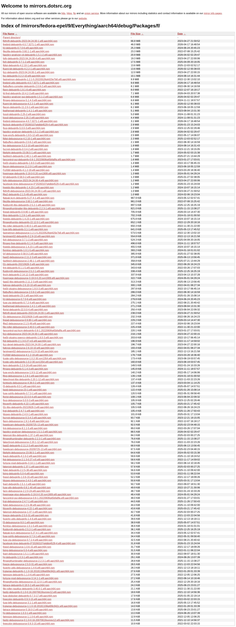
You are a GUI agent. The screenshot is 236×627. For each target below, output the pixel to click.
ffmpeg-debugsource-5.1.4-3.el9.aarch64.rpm (27, 100)
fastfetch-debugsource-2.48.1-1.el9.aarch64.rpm (28, 261)
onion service (92, 13)
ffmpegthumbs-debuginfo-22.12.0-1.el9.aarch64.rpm (31, 222)
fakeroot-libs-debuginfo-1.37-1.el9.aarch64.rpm (28, 435)
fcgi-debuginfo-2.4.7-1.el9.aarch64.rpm (23, 411)
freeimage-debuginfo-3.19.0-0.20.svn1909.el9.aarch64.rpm (34, 173)
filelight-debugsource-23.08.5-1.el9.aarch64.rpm (28, 452)
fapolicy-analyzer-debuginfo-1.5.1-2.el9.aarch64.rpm (31, 131)
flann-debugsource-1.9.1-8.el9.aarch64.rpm (26, 421)
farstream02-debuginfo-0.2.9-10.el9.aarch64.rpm (29, 236)
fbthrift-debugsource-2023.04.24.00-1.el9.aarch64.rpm (32, 191)
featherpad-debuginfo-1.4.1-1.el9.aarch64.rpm (27, 110)
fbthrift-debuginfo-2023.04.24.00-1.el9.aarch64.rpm (30, 41)
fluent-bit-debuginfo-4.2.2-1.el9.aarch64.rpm (26, 69)
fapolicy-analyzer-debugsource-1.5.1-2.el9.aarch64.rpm (32, 431)
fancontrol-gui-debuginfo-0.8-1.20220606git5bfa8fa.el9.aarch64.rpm (39, 159)
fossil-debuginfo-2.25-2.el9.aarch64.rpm (24, 114)
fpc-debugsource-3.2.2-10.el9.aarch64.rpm (25, 145)
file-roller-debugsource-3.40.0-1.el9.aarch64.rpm (28, 327)
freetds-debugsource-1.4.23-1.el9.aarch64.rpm (28, 247)
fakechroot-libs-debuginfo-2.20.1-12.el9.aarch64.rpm (31, 379)
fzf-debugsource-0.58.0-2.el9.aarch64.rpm (25, 253)
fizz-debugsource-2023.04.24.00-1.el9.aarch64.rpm (30, 334)
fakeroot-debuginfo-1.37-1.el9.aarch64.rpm (26, 466)
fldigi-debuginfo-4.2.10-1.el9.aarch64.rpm (25, 65)
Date (180, 34)
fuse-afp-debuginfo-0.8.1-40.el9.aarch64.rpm (27, 487)
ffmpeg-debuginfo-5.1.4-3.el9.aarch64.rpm (25, 369)
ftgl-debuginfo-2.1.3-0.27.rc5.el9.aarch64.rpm (27, 341)
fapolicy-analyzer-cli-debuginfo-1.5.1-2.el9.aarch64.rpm (32, 55)
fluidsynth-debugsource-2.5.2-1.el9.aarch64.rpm (28, 271)
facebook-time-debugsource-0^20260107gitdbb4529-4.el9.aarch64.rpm (41, 184)
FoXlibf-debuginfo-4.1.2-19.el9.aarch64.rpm (26, 170)
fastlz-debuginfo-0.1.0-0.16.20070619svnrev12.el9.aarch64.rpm (37, 592)
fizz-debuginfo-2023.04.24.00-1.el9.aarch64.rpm (28, 72)
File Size (135, 34)
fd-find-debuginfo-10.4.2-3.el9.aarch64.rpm (26, 93)
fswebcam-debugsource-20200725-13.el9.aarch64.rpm (32, 449)
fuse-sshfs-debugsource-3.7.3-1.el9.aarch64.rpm (29, 536)
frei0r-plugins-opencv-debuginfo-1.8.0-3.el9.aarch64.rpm (33, 337)
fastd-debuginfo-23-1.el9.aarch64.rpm (23, 295)
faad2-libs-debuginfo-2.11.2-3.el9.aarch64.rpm (27, 281)
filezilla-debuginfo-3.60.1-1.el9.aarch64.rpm (26, 51)
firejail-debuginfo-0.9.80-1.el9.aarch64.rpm (25, 212)
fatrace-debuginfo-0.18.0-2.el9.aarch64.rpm (26, 585)
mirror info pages (213, 13)
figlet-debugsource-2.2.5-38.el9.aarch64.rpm (26, 505)
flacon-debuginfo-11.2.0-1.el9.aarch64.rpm (25, 107)
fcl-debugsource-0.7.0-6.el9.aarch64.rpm (24, 299)
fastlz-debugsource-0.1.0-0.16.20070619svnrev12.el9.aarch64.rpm (38, 620)
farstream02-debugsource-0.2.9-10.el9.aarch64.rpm (30, 351)
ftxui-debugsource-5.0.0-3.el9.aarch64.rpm (25, 400)
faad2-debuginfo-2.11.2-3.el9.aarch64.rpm (25, 445)
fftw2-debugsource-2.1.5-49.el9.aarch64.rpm (26, 323)
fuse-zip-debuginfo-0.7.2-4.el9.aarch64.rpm (26, 302)
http (63, 13)
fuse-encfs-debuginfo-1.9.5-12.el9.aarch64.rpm (28, 135)
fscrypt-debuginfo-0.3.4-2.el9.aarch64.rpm (25, 149)
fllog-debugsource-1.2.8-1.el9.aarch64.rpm (25, 376)
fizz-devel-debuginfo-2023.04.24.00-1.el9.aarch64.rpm (32, 344)
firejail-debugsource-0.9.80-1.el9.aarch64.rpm (27, 320)
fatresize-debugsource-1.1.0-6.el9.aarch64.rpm (28, 616)
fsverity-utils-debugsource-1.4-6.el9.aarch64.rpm (29, 568)
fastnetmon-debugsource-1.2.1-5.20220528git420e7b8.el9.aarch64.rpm (41, 233)
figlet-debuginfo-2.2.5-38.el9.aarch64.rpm (25, 470)
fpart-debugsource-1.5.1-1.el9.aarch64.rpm (26, 554)
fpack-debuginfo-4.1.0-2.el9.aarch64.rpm (24, 456)
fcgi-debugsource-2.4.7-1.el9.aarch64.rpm (25, 501)
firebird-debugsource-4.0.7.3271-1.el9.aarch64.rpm (30, 121)
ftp (74, 13)
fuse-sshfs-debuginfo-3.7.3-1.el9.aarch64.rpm (27, 393)
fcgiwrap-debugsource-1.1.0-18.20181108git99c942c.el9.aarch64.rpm (40, 606)
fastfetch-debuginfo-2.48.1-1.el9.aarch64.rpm (27, 156)
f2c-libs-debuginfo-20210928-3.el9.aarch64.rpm (28, 407)
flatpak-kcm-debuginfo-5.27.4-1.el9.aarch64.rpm (28, 198)
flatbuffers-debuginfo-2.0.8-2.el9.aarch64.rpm (27, 142)
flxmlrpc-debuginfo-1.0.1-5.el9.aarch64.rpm (26, 250)
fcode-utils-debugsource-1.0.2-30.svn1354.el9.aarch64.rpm (34, 358)
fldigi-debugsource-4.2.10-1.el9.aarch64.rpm (26, 138)
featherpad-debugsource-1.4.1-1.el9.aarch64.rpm (29, 306)
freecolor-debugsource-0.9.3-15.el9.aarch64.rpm (29, 623)
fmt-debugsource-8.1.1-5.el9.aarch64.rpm (25, 428)
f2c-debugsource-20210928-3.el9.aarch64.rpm (28, 316)
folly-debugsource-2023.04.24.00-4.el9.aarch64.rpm (30, 180)
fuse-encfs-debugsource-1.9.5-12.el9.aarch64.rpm (29, 372)
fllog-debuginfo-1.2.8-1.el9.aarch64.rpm (24, 215)
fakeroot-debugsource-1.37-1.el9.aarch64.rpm (27, 512)
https (69, 13)
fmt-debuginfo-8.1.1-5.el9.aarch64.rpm (23, 267)
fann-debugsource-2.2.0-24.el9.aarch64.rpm (26, 491)
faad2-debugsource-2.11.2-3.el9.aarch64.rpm (27, 257)
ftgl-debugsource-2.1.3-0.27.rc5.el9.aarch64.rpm (28, 459)
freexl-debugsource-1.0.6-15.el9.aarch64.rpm (27, 547)
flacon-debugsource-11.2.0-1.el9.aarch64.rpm (27, 166)
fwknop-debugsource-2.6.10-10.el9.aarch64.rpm (28, 348)
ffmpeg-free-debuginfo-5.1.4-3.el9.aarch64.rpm (28, 243)
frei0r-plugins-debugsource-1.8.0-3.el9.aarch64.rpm (30, 288)
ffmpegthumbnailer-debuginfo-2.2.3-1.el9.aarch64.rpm (32, 438)
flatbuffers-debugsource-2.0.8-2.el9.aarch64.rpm (28, 292)
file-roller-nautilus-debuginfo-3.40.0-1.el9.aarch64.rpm (31, 588)
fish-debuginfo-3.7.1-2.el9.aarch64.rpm (23, 62)
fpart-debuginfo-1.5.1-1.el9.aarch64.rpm (24, 484)
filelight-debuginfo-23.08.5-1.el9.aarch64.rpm (27, 152)
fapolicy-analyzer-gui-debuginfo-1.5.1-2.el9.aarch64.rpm (33, 97)
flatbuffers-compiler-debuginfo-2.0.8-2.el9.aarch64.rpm (32, 86)
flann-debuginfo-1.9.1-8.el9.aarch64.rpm (24, 89)
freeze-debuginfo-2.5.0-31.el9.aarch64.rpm (26, 515)
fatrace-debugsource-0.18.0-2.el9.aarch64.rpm (28, 609)
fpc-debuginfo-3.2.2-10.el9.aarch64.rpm (24, 76)
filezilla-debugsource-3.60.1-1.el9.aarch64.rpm (28, 201)
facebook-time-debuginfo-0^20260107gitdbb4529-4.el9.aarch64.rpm (39, 543)
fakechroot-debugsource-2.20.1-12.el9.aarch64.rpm (30, 442)
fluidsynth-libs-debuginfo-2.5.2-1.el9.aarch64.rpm (29, 205)
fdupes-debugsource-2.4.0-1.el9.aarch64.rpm (27, 480)
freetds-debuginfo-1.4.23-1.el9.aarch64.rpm (26, 219)
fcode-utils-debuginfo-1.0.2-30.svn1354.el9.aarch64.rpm (33, 362)
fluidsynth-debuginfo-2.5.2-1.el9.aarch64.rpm (27, 529)
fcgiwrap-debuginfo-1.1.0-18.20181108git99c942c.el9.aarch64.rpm (38, 571)
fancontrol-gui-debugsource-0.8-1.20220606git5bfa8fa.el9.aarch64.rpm (41, 498)
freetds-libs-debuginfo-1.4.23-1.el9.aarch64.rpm (28, 187)
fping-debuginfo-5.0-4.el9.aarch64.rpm (23, 473)
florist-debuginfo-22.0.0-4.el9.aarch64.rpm (25, 309)
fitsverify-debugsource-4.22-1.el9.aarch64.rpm (27, 508)
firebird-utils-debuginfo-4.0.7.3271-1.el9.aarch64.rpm (31, 83)
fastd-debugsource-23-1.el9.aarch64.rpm (25, 390)
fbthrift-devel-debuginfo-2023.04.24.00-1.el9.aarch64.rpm (33, 313)
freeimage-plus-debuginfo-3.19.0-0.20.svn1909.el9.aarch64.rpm (37, 494)
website (83, 18)
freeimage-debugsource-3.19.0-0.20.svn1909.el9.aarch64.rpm (36, 278)
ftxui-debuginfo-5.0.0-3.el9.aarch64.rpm (24, 128)
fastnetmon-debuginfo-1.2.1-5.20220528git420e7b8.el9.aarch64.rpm (39, 79)
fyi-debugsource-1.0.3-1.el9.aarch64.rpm (24, 613)
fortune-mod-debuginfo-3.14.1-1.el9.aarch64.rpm (29, 463)
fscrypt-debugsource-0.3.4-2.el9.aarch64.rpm (27, 417)
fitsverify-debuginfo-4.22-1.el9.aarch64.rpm (26, 404)
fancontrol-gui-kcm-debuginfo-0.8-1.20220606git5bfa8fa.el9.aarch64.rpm (41, 330)
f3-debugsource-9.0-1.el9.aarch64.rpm (23, 522)
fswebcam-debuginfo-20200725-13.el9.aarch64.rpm (30, 424)
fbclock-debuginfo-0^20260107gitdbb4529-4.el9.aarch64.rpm (35, 124)
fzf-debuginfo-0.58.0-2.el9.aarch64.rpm (24, 177)
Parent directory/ (11, 37)
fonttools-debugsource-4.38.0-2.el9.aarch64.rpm (28, 383)
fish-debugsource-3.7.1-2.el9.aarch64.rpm (25, 239)
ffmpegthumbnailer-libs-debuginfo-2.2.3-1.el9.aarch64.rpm (34, 208)
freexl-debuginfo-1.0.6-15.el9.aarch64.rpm (25, 477)
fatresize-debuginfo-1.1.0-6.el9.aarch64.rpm (26, 574)
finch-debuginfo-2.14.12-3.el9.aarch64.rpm (25, 274)
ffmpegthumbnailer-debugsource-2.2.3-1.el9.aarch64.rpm (33, 561)
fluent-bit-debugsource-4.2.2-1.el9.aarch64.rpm (28, 103)
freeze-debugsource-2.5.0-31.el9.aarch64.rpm (27, 564)
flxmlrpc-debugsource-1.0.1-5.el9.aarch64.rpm (27, 526)
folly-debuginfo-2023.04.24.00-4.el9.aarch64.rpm (29, 58)
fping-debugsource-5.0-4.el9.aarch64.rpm (25, 550)
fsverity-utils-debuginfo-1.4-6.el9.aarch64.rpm (27, 519)
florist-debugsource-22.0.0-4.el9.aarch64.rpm (27, 397)
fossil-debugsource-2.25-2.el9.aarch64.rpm (26, 117)
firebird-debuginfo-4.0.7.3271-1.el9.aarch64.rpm (28, 44)
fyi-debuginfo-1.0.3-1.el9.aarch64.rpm (23, 557)
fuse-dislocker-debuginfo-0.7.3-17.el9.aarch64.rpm (30, 595)
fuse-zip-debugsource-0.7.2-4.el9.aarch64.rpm (27, 540)
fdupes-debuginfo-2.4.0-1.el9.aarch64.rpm (25, 414)
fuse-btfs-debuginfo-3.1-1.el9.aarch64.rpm (25, 229)
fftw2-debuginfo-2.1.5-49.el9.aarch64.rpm (25, 194)
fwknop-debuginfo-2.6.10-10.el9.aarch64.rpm (27, 285)
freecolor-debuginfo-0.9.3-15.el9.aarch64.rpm (27, 599)
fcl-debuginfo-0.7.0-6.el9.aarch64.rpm (23, 48)
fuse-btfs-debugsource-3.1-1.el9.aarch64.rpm (27, 602)
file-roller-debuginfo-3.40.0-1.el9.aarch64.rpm (27, 226)
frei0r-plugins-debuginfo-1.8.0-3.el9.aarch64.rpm (28, 163)
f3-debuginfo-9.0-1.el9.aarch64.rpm (22, 386)
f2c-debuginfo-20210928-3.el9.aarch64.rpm (26, 264)
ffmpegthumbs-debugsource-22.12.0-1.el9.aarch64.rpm (32, 582)
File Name (8, 34)
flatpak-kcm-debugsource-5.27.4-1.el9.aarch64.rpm (30, 533)
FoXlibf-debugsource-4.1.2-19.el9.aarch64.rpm (28, 355)
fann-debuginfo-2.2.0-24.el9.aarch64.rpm (25, 365)
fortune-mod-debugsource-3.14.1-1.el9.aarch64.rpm (30, 578)
